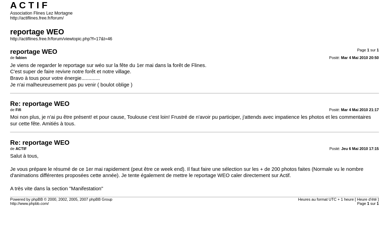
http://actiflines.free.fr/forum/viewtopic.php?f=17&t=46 (61, 38)
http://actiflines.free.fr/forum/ (37, 18)
